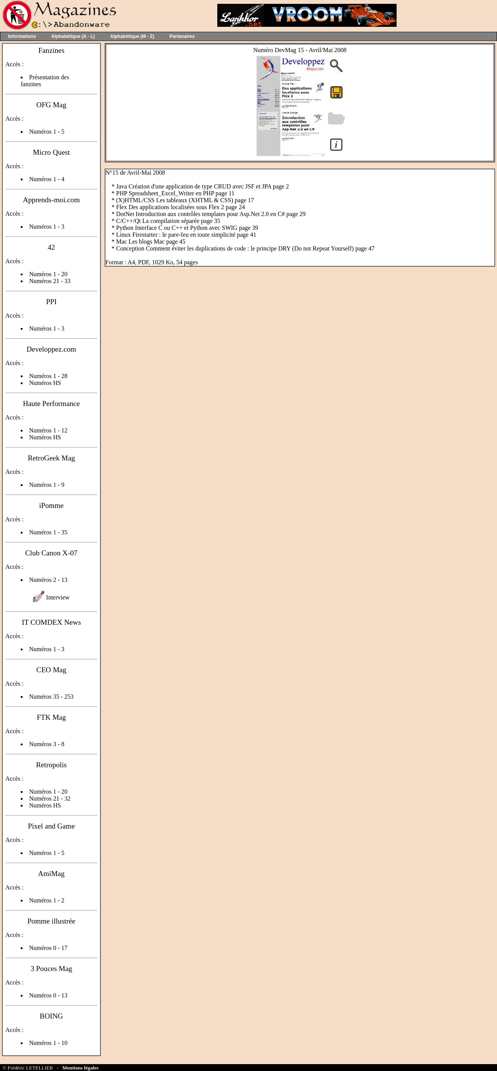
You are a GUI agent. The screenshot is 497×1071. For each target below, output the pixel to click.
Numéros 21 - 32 (50, 798)
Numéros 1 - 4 (46, 179)
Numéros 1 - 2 (46, 900)
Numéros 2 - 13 (48, 579)
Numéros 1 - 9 (46, 484)
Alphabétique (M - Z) (132, 36)
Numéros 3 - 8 (46, 744)
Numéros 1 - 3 (46, 226)
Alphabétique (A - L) (73, 36)
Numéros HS (45, 383)
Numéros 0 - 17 (48, 948)
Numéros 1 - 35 (48, 532)
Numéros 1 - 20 (48, 274)
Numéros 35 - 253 (51, 696)
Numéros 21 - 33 (50, 281)
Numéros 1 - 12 (48, 430)
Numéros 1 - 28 (48, 376)
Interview (57, 597)
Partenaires (182, 36)
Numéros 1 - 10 (48, 1043)
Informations (22, 36)
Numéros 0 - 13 (48, 995)
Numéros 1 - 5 (46, 131)
